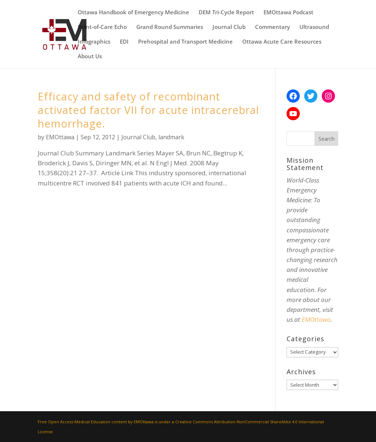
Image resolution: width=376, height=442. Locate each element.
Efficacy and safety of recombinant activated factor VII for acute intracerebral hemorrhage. (148, 109)
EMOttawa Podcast (288, 13)
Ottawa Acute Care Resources (281, 42)
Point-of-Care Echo (102, 27)
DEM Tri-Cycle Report (226, 13)
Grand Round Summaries (169, 27)
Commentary (272, 27)
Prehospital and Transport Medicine (185, 42)
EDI (124, 42)
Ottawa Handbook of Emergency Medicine (133, 13)
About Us (90, 57)
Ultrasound (314, 27)
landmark (171, 137)
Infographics (94, 42)
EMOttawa (60, 137)
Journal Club (229, 27)
